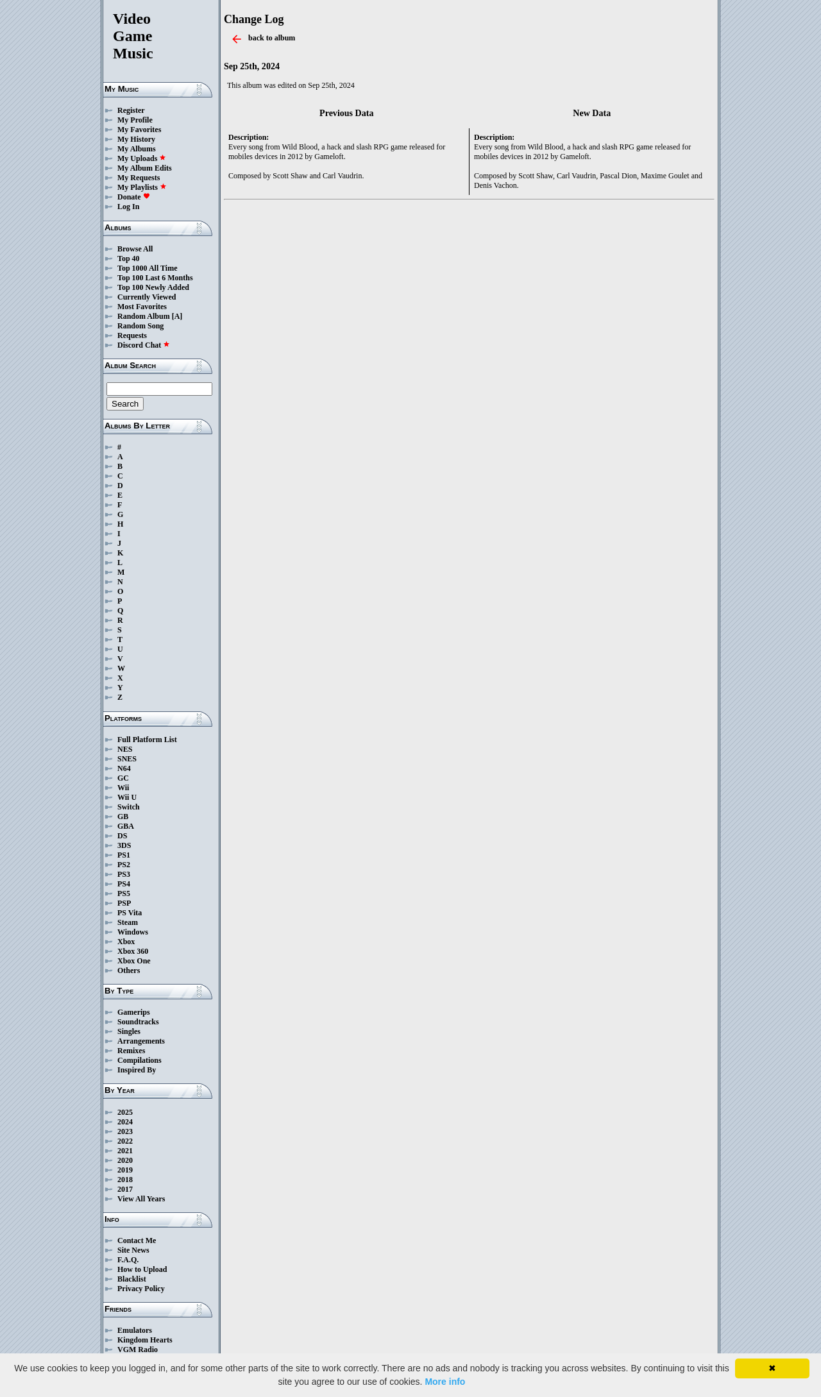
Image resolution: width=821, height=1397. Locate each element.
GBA (125, 826)
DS (122, 835)
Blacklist (131, 1278)
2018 (125, 1179)
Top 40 (128, 258)
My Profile (135, 119)
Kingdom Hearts (145, 1339)
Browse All (135, 248)
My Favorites (139, 129)
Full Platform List (147, 739)
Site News (133, 1250)
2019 (125, 1169)
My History (136, 139)
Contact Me (136, 1240)
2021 (125, 1150)
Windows (132, 931)
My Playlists (142, 187)
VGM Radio (137, 1349)
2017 (125, 1189)
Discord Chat (143, 345)
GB (122, 816)
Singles (128, 1031)
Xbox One (134, 960)
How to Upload (142, 1269)
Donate (133, 196)
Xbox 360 (132, 951)
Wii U (127, 797)
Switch (128, 806)
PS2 (123, 864)
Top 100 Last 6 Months (155, 277)
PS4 (123, 883)
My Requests (138, 177)
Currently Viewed (146, 296)
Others (128, 970)
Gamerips (133, 1012)
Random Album (143, 316)
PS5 (123, 893)
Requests (132, 335)
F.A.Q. (128, 1259)
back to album (271, 37)
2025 (125, 1112)
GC (123, 778)
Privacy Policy (141, 1288)
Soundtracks (138, 1021)
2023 (125, 1131)
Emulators (134, 1330)
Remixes (131, 1050)
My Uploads (141, 158)
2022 (125, 1141)
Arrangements (141, 1041)
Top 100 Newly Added (153, 287)
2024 (125, 1121)
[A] (177, 316)
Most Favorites (142, 306)
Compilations (139, 1060)
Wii (123, 787)
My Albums (136, 148)
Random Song (140, 325)
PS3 (123, 874)
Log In (128, 206)
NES (124, 749)
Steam (127, 922)
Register (131, 110)
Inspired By (136, 1069)
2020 (125, 1160)
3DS (124, 845)
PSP (124, 903)
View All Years (141, 1198)
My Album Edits (144, 168)
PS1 (123, 855)
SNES (127, 758)
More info (445, 1381)
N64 (124, 768)
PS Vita (129, 912)
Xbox (126, 941)
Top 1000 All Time (147, 268)
